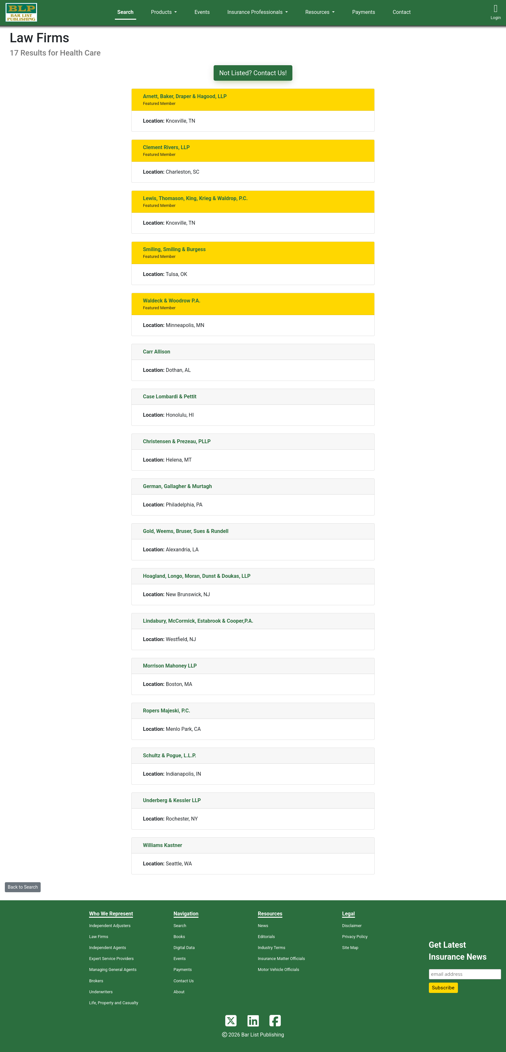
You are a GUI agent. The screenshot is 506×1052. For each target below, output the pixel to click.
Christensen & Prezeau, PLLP (177, 441)
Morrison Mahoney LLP (170, 666)
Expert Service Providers (111, 958)
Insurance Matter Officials (281, 958)
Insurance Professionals (255, 12)
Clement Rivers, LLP (166, 147)
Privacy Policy (355, 936)
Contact (402, 12)
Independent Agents (107, 947)
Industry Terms (271, 947)
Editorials (266, 936)
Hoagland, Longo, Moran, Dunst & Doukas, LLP (196, 576)
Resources (318, 12)
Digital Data (184, 947)
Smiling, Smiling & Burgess (174, 249)
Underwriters (101, 991)
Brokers (96, 980)
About (179, 991)
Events (202, 12)
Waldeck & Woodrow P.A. (171, 301)
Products (162, 12)
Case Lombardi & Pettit (170, 396)
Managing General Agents (113, 969)
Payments (363, 12)
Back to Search (23, 887)
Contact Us (184, 980)
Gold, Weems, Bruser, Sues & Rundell (185, 531)
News (263, 925)
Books (179, 936)
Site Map (350, 947)
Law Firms (98, 936)
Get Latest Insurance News (458, 951)
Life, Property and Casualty (113, 1002)
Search (125, 12)
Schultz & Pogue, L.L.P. (169, 755)
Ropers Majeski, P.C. (166, 711)
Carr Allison (156, 352)
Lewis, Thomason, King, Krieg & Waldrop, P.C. (195, 198)
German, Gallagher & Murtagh (177, 486)
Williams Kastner (162, 845)
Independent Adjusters (109, 925)
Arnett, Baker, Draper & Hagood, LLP (185, 96)
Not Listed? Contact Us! (253, 73)
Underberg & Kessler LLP (172, 800)
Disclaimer (351, 925)
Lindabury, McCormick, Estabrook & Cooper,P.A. (198, 621)
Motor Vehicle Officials (278, 969)
